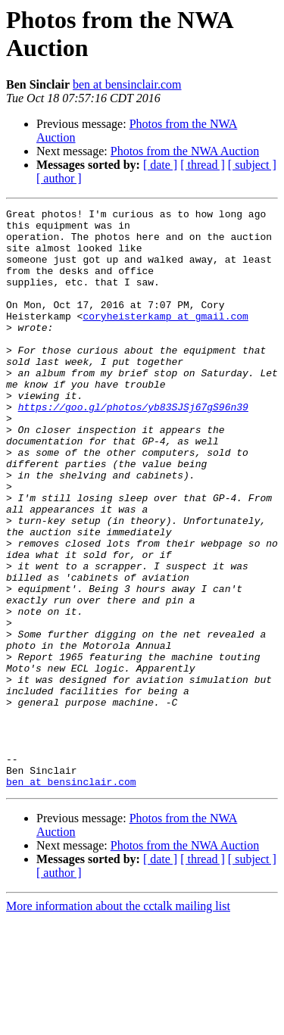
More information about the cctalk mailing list (118, 1021)
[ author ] (59, 178)
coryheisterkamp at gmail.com (165, 338)
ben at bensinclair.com (127, 84)
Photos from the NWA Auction (185, 151)
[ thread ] (202, 164)
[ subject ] (252, 164)
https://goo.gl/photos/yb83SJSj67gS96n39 (133, 447)
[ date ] (160, 164)
